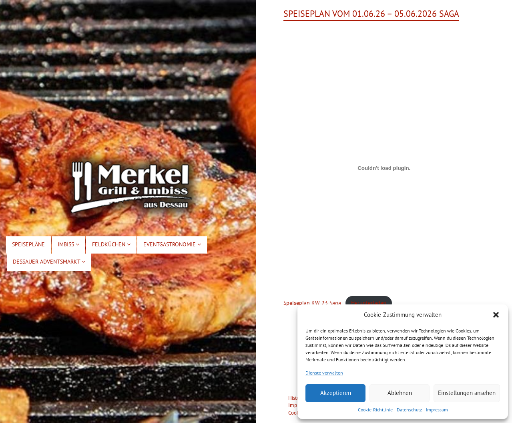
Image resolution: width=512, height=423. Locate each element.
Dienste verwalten (324, 373)
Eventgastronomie (172, 244)
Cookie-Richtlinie (375, 410)
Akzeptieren (335, 393)
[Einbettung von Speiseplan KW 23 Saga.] (384, 168)
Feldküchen (111, 244)
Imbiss (68, 244)
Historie (296, 398)
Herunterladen (368, 302)
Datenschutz (409, 410)
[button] (496, 315)
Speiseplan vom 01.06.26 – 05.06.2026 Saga (371, 13)
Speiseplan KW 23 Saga (312, 302)
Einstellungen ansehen (467, 393)
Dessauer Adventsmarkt (49, 261)
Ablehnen (400, 393)
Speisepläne (28, 244)
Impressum (437, 410)
